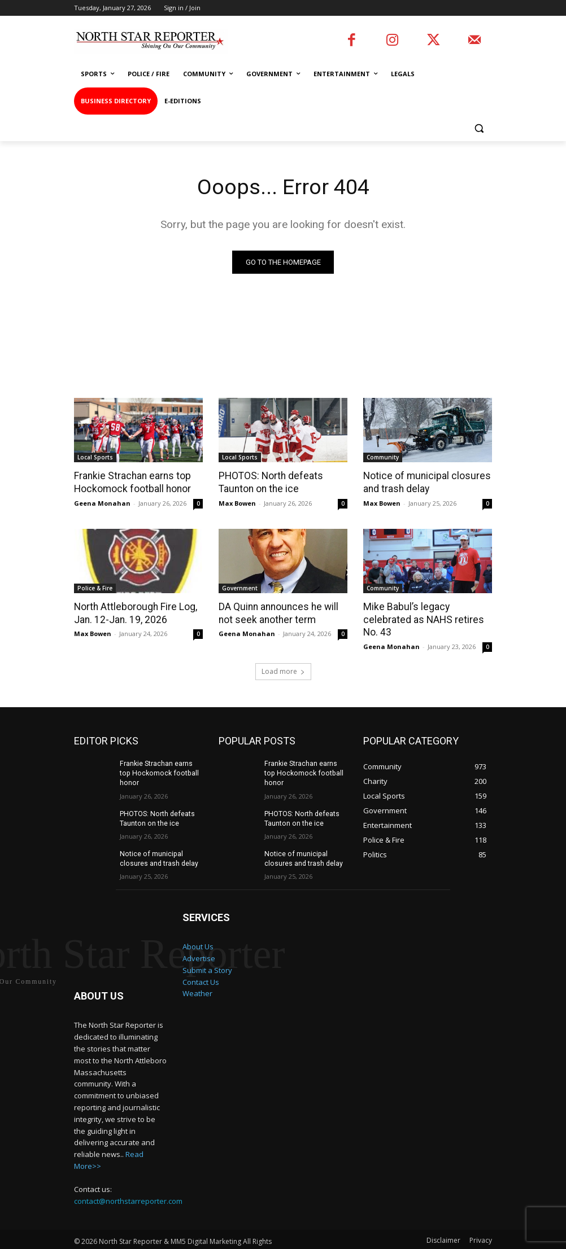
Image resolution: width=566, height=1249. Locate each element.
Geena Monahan (102, 502)
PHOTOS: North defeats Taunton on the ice (269, 482)
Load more (283, 657)
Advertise (198, 942)
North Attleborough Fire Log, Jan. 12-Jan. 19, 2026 (134, 612)
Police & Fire (94, 587)
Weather (197, 978)
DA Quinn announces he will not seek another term (277, 612)
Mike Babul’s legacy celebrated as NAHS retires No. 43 (427, 612)
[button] (478, 128)
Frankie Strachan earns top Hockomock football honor (131, 482)
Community (383, 458)
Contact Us (200, 966)
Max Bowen (237, 502)
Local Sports (95, 458)
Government (240, 587)
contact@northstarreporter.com (128, 1186)
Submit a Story (207, 954)
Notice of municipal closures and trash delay (424, 482)
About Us (198, 931)
